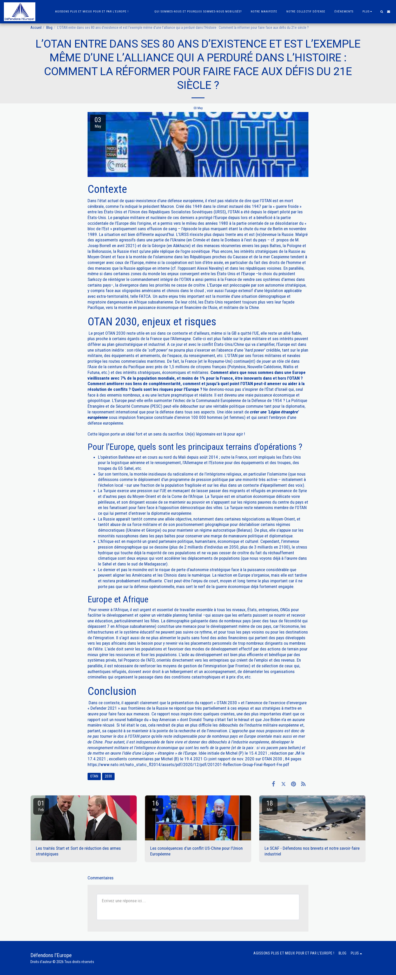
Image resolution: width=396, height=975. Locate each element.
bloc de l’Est (99, 228)
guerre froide (287, 206)
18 (270, 805)
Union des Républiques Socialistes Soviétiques (171, 211)
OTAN (267, 200)
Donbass (232, 239)
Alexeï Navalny (209, 268)
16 (155, 805)
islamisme (278, 474)
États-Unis (226, 273)
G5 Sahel (126, 468)
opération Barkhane (118, 457)
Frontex (242, 665)
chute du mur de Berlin (263, 228)
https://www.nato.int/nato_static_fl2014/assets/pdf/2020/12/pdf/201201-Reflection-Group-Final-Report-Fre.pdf (188, 764)
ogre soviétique (196, 251)
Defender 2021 (103, 708)
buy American (164, 719)
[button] (381, 11)
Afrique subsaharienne (135, 626)
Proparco (132, 660)
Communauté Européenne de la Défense (231, 400)
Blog (49, 27)
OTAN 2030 (115, 333)
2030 (108, 776)
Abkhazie (181, 245)
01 (41, 805)
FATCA (145, 296)
